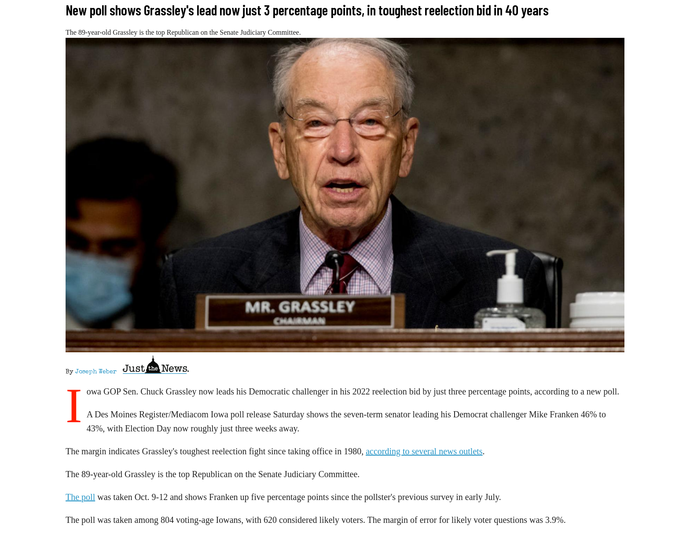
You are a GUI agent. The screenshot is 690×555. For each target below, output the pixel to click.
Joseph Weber (96, 372)
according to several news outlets (424, 451)
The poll (80, 497)
